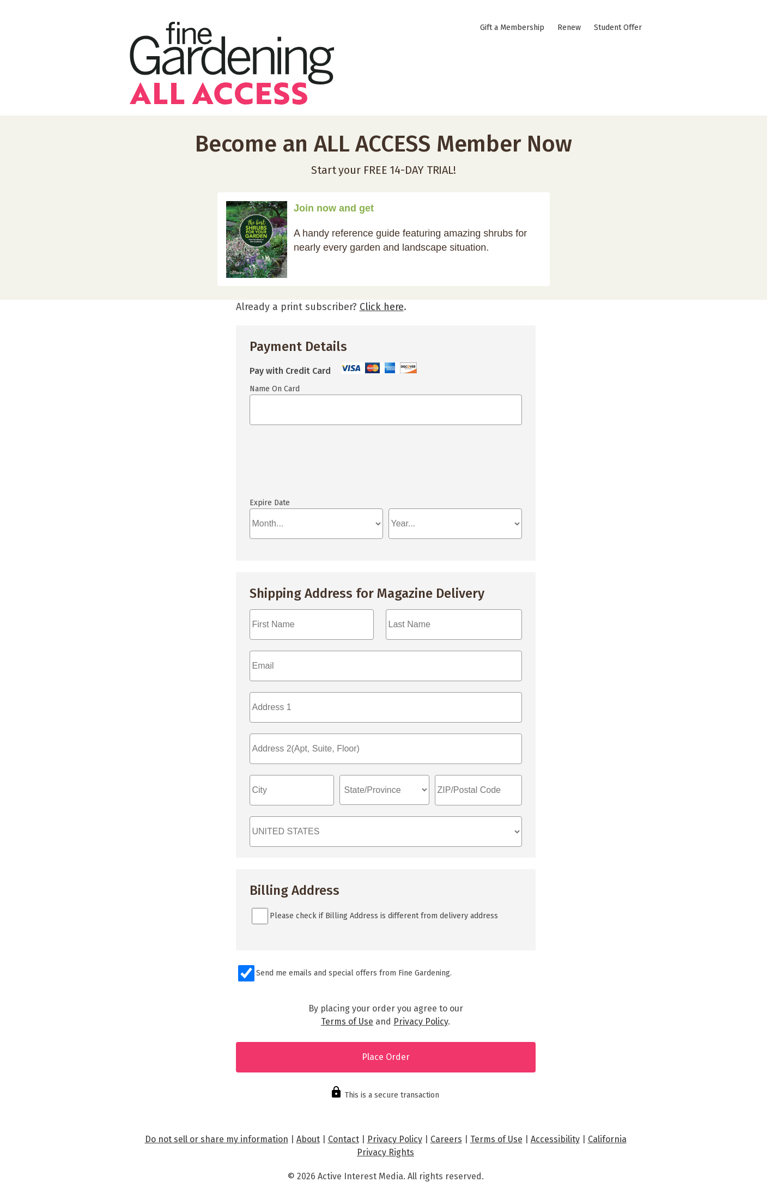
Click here (382, 307)
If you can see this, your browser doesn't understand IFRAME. (299, 466)
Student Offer (618, 27)
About (308, 1139)
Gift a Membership (512, 27)
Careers (446, 1139)
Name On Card (275, 388)
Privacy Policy (420, 1021)
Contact (343, 1139)
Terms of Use (347, 1021)
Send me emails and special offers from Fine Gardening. (354, 973)
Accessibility (555, 1139)
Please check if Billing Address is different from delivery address (384, 915)
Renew (569, 27)
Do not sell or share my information (216, 1139)
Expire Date (270, 502)
